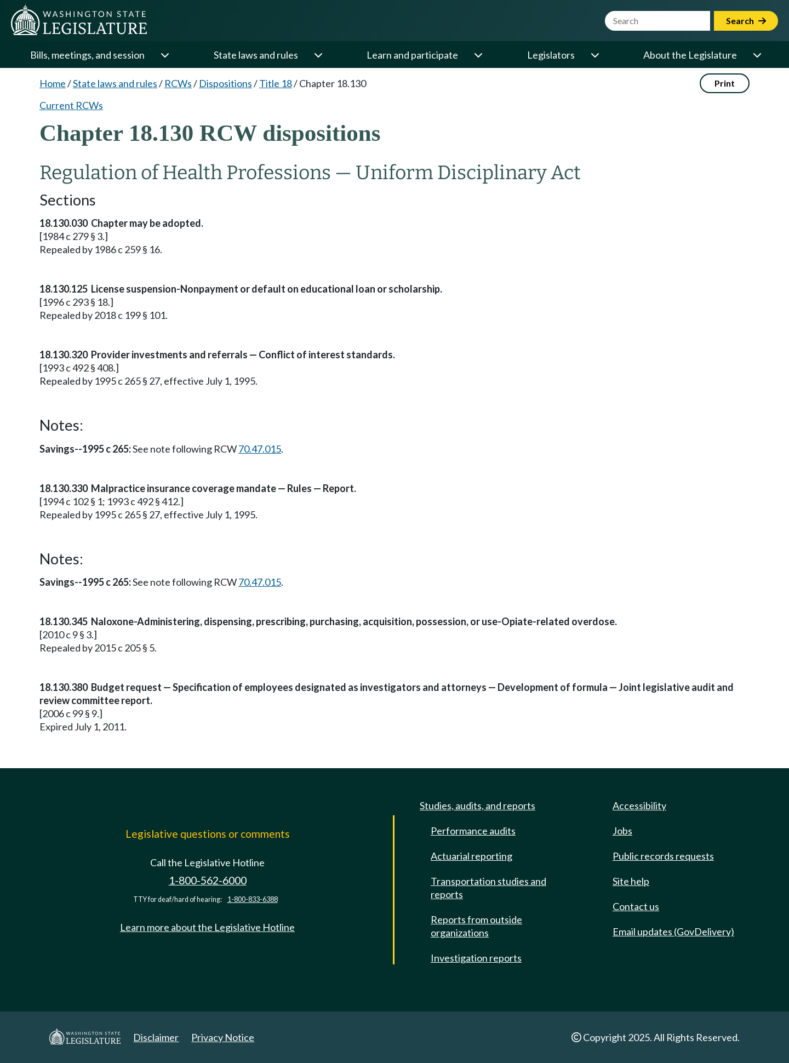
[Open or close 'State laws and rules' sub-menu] (317, 55)
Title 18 (275, 83)
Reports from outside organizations (476, 926)
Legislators (551, 55)
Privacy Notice (222, 1037)
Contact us (636, 906)
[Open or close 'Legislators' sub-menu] (594, 55)
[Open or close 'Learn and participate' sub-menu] (477, 55)
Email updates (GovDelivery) (673, 931)
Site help (631, 881)
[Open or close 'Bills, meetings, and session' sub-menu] (164, 55)
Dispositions (225, 83)
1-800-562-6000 (208, 880)
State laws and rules (256, 55)
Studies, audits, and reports (477, 805)
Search (746, 20)
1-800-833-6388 (252, 899)
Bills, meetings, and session (87, 55)
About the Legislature (690, 55)
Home (52, 83)
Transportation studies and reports (488, 887)
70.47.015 (259, 449)
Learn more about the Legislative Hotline (207, 927)
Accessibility (639, 805)
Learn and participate (412, 55)
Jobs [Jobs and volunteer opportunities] (622, 831)
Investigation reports (476, 958)
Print (724, 83)
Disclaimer (156, 1037)
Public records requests (663, 856)
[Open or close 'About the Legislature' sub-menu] (756, 55)
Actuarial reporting (471, 856)
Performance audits (473, 831)
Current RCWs (71, 105)
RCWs (178, 83)
